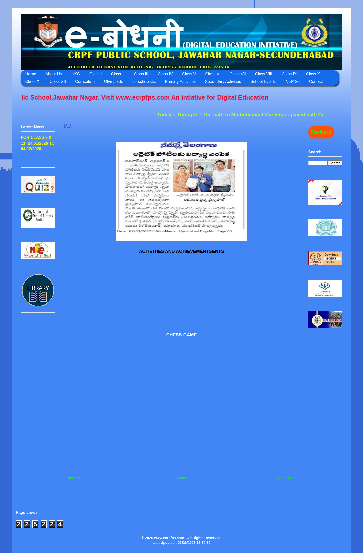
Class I (95, 74)
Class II (118, 74)
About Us (53, 74)
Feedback (321, 132)
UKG (75, 74)
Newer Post (77, 478)
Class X (313, 74)
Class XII (58, 81)
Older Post (287, 478)
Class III (141, 74)
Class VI (212, 74)
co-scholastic (144, 81)
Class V (189, 74)
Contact (316, 81)
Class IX (289, 74)
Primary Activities (180, 81)
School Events (263, 81)
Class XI (33, 81)
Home (30, 74)
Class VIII (263, 74)
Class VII (238, 74)
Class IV (165, 74)
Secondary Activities (223, 81)
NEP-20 (293, 81)
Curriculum (85, 81)
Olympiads (113, 81)
